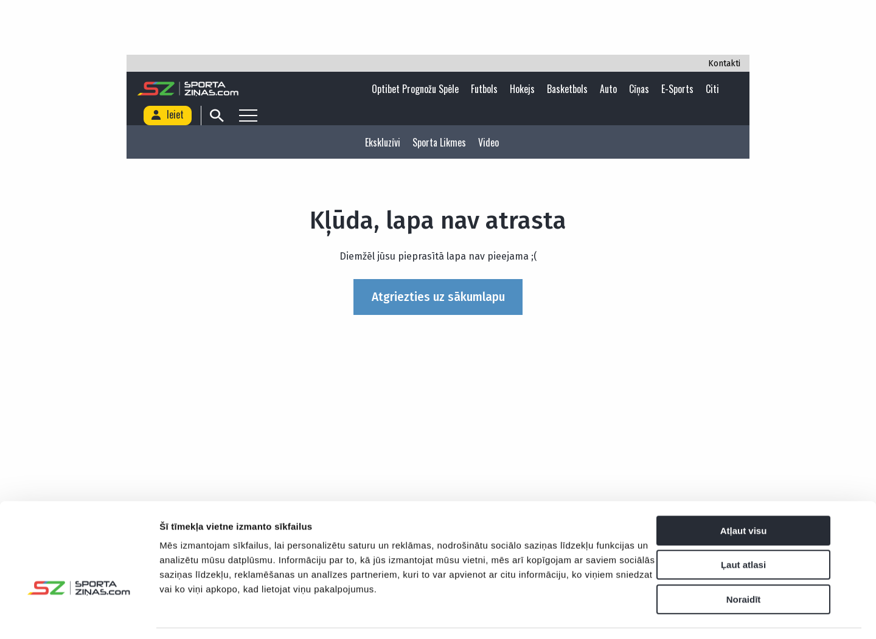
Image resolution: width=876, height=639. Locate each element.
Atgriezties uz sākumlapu (438, 297)
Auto (608, 88)
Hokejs (522, 88)
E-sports (677, 88)
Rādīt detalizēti (662, 615)
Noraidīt (743, 562)
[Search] (213, 115)
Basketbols (567, 88)
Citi (712, 88)
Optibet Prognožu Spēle (415, 88)
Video (488, 142)
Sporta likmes (439, 142)
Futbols (484, 88)
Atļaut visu (743, 493)
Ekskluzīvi (382, 142)
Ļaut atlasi (743, 528)
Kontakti (724, 63)
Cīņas (639, 88)
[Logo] (189, 89)
